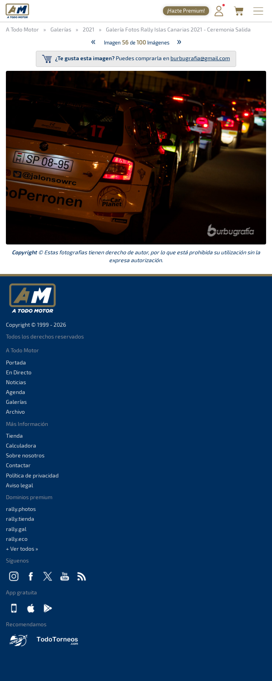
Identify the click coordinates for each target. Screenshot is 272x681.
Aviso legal (19, 485)
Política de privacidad (32, 475)
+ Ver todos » (22, 548)
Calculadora (21, 445)
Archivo (15, 411)
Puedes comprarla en (136, 59)
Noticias (16, 382)
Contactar (18, 465)
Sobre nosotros (25, 455)
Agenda (15, 392)
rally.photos (21, 508)
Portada (16, 362)
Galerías (16, 401)
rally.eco (17, 538)
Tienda (14, 435)
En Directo (18, 372)
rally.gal (16, 529)
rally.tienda (20, 518)
